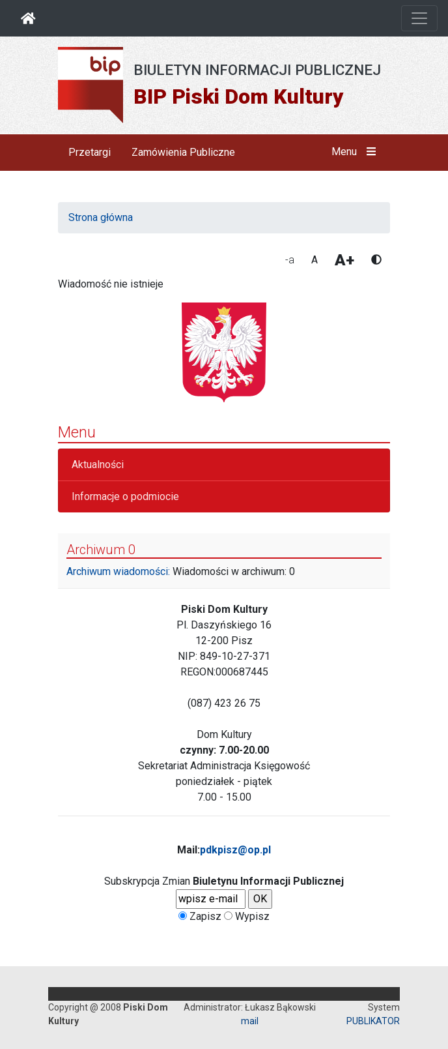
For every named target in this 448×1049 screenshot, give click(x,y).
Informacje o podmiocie (125, 496)
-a (289, 260)
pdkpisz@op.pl (235, 850)
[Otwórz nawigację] (419, 18)
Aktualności (98, 464)
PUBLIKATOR (373, 1021)
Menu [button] (356, 152)
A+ (344, 260)
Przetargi (89, 152)
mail (250, 1021)
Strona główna (100, 217)
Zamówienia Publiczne (183, 152)
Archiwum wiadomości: (118, 571)
